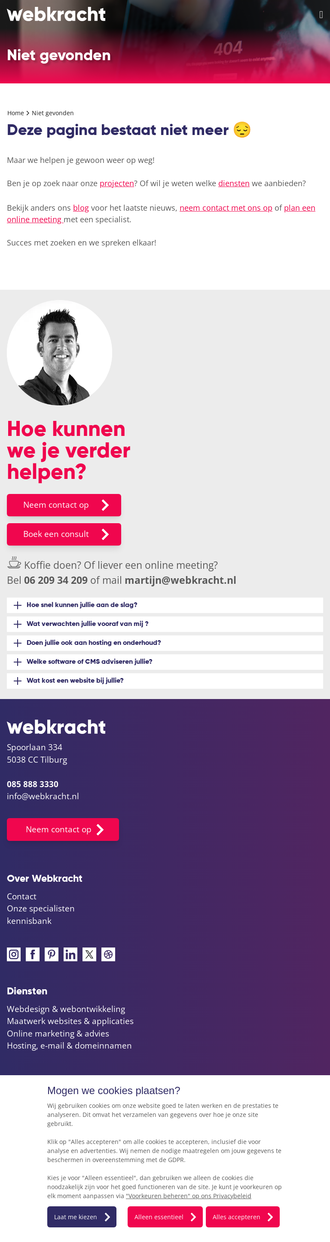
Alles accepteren (236, 1217)
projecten (117, 183)
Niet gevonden (53, 113)
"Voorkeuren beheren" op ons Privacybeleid (188, 1196)
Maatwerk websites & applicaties (70, 1021)
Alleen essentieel (158, 1217)
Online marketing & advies (58, 1033)
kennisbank (29, 920)
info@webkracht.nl (43, 796)
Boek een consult (56, 534)
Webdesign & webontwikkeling (66, 1009)
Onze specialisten (41, 908)
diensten (234, 183)
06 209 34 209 (56, 580)
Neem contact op (56, 504)
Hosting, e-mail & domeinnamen (69, 1045)
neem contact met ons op (226, 207)
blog (81, 207)
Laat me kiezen (75, 1217)
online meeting (179, 565)
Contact (22, 896)
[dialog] (165, 1158)
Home (16, 113)
